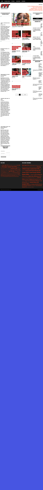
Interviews (23, 1)
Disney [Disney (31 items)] (6, 168)
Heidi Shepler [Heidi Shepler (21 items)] (26, 176)
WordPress (41, 189)
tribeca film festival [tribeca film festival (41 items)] (16, 176)
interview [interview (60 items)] (3, 171)
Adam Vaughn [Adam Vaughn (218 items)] (25, 165)
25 (25, 94)
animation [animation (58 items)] (10, 165)
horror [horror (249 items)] (18, 170)
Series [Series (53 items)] (25, 182)
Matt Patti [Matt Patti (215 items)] (11, 171)
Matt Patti (28, 35)
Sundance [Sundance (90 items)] (34, 184)
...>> (33, 71)
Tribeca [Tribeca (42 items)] (12, 176)
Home (2, 1)
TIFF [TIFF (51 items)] (16, 175)
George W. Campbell (15, 60)
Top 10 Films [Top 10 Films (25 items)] (18, 175)
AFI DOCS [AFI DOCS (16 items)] (30, 165)
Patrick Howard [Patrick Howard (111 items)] (16, 172)
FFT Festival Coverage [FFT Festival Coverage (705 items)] (33, 172)
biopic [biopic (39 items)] (15, 165)
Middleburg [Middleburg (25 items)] (15, 171)
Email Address (3, 153)
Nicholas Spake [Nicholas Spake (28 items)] (27, 180)
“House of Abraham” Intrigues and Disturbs (26, 39)
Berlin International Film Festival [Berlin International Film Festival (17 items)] (27, 167)
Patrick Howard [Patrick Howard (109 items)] (34, 180)
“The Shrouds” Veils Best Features (26, 64)
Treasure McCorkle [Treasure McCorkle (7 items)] (33, 185)
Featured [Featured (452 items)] (28, 170)
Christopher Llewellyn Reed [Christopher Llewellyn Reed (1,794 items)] (32, 169)
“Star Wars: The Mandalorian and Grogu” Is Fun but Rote (34, 6)
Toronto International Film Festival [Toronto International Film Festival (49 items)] (7, 176)
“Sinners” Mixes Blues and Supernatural (16, 64)
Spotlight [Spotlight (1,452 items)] (25, 184)
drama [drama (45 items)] (18, 168)
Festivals (13, 1)
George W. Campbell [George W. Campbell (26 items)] (8, 170)
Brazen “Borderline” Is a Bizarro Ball (16, 89)
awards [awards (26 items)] (13, 165)
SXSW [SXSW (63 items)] (38, 184)
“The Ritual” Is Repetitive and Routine (16, 51)
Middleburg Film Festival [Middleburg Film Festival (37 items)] (33, 179)
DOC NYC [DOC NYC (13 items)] (23, 170)
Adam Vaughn (24, 60)
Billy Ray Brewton (15, 31)
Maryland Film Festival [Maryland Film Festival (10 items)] (31, 177)
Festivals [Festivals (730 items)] (25, 172)
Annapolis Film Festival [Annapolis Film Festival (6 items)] (35, 165)
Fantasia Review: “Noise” (16, 38)
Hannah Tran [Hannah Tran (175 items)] (13, 170)
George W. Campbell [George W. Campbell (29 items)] (34, 174)
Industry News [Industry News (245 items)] (32, 176)
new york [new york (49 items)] (7, 172)
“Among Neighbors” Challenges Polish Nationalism (35, 9)
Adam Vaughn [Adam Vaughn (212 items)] (5, 165)
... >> (5, 39)
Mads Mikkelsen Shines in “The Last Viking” (36, 8)
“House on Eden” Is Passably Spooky (17, 26)
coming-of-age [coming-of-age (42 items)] (2, 168)
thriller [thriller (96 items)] (13, 175)
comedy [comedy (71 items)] (18, 167)
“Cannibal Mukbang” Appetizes (15, 77)
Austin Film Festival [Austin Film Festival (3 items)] (40, 165)
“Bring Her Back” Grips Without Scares (25, 51)
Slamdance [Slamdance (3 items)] (28, 182)
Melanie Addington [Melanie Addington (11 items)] (26, 179)
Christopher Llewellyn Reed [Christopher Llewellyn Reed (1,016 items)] (9, 167)
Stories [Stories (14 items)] (30, 184)
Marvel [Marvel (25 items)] (8, 171)
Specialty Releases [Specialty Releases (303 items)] (34, 182)
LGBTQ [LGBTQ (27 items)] (6, 171)
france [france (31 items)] (5, 170)
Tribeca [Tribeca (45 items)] (37, 185)
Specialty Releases (25, 23)
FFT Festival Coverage (15, 35)
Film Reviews (18, 1)
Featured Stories (7, 1)
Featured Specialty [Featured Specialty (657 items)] (36, 170)
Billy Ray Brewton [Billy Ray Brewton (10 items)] (34, 167)
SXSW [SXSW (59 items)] (10, 175)
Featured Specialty (15, 32)
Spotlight (18, 36)
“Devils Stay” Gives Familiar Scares (26, 77)
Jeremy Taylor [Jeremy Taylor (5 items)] (25, 177)
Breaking (14, 59)
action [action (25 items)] (1, 165)
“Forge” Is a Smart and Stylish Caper (37, 7)
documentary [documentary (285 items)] (14, 168)
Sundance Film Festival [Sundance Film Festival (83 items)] (5, 175)
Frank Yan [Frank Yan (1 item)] (30, 174)
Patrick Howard (19, 23)
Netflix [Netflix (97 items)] (4, 172)
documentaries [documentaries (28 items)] (9, 168)
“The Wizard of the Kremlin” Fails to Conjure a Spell (35, 10)
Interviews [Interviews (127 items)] (38, 176)
